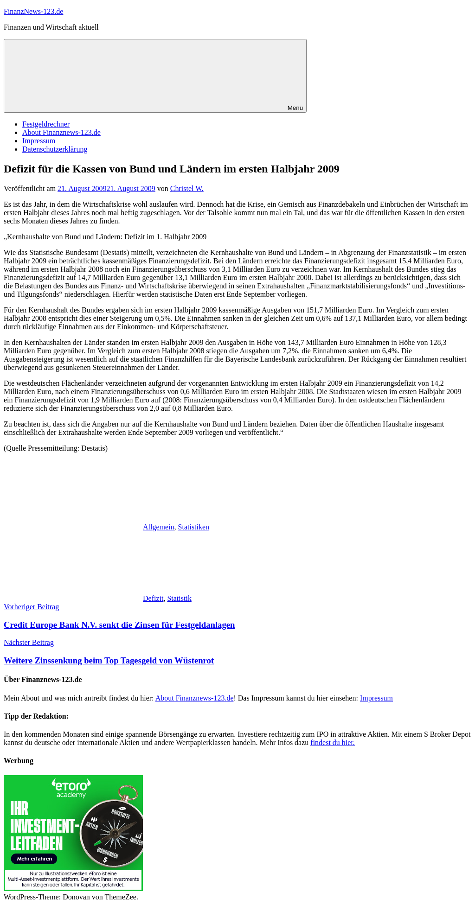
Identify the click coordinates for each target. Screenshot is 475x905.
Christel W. (187, 188)
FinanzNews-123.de (33, 11)
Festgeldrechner (46, 124)
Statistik (179, 598)
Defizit (153, 598)
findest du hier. (332, 742)
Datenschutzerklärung (54, 149)
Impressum (38, 141)
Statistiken (194, 527)
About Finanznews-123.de (61, 132)
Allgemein (158, 527)
